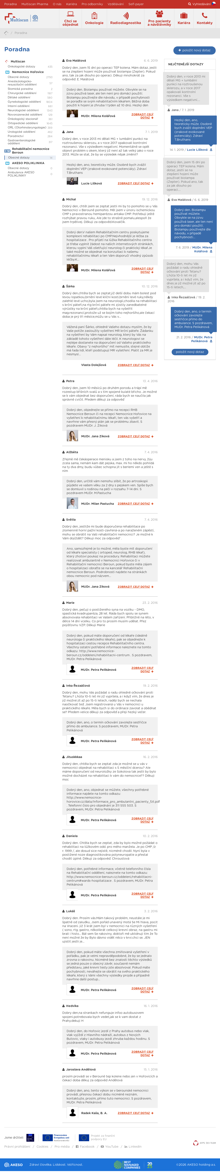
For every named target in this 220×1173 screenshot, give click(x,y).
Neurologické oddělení (23, 112)
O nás (57, 4)
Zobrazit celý (142, 118)
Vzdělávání (116, 4)
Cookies (42, 1148)
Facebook (85, 1148)
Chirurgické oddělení (22, 95)
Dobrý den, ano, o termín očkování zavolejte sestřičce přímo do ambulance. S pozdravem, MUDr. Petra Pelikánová (193, 321)
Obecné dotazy (18, 79)
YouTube (109, 1148)
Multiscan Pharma (34, 4)
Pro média (62, 1148)
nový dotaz (195, 52)
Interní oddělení (18, 108)
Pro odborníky (92, 4)
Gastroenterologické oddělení (21, 144)
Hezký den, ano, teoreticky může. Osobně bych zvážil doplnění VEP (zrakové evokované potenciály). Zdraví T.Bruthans (193, 132)
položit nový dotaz (190, 353)
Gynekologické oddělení (24, 103)
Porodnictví (15, 138)
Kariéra (71, 4)
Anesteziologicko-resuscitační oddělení (22, 85)
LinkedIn (133, 1148)
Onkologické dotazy (21, 68)
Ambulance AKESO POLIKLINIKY (21, 176)
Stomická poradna (20, 91)
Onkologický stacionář (23, 121)
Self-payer (136, 4)
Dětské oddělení (19, 99)
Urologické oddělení (21, 133)
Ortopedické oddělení (23, 125)
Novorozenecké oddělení (25, 116)
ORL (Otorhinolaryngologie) (27, 129)
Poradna (10, 4)
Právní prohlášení (17, 1148)
